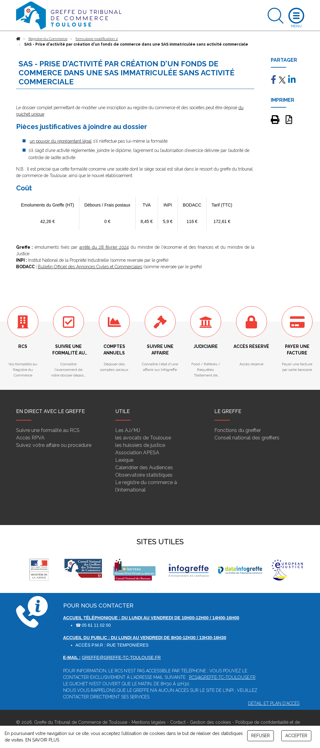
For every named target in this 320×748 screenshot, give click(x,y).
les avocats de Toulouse (143, 438)
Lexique (124, 460)
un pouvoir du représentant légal (61, 141)
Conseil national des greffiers (246, 438)
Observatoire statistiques (144, 475)
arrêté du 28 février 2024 (104, 247)
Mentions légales (149, 722)
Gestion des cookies (210, 722)
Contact (178, 722)
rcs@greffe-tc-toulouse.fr (222, 677)
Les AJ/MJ (127, 430)
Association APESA (137, 453)
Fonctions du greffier (237, 430)
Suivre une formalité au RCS (48, 430)
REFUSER (260, 735)
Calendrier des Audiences (144, 467)
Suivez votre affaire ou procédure (53, 445)
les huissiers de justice (140, 445)
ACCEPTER (296, 735)
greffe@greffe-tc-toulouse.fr (121, 657)
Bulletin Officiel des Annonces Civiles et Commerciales (90, 266)
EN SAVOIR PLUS (42, 739)
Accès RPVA (30, 438)
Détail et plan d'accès (274, 703)
